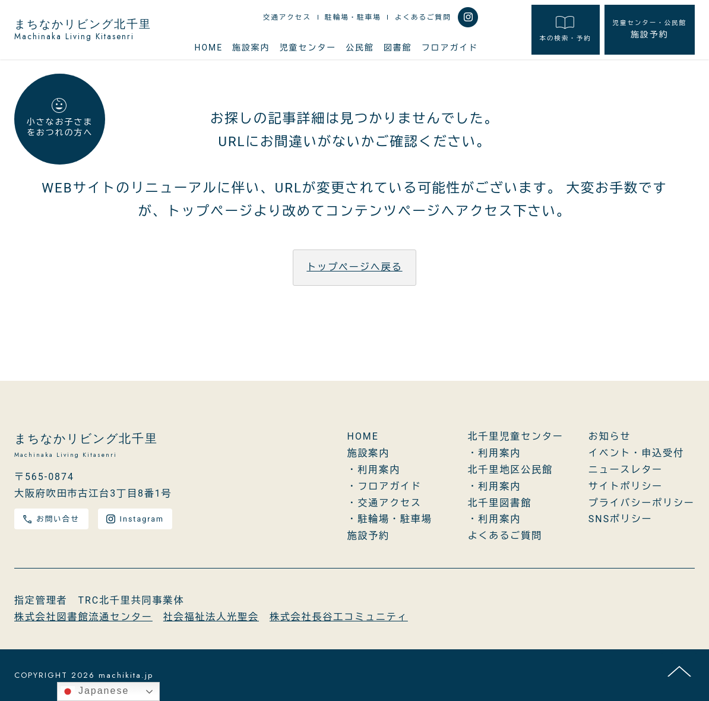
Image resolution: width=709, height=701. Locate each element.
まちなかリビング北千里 (82, 29)
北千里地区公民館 (510, 469)
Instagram (135, 518)
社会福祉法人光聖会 (211, 617)
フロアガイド (450, 47)
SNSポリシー (620, 519)
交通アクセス (287, 17)
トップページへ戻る (354, 267)
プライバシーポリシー (641, 503)
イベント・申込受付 (636, 453)
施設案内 (251, 47)
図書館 (398, 47)
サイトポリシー (625, 486)
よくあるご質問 (423, 17)
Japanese (95, 691)
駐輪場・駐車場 (353, 17)
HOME (208, 47)
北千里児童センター (516, 436)
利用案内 (378, 469)
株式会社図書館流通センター (83, 617)
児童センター (308, 47)
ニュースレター (625, 469)
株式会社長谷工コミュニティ (339, 617)
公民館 (360, 47)
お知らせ (609, 436)
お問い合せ (51, 518)
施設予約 (649, 29)
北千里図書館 (500, 503)
